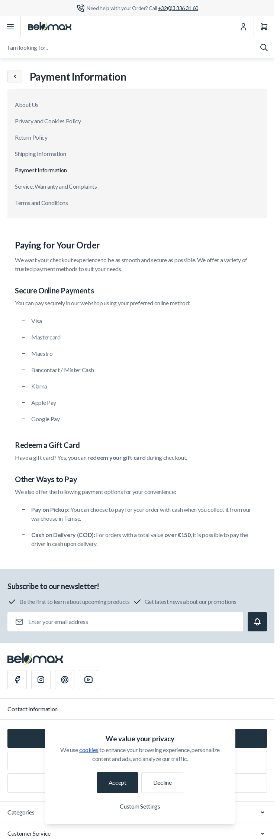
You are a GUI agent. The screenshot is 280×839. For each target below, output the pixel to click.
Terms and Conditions (41, 202)
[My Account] (243, 26)
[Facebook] (17, 679)
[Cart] (264, 26)
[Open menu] (10, 26)
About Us (26, 104)
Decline (162, 782)
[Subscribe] (257, 621)
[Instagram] (41, 679)
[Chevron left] (14, 76)
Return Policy (31, 137)
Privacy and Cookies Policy (48, 120)
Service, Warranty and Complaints (56, 186)
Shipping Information (40, 153)
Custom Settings (140, 806)
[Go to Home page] (49, 27)
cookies (89, 749)
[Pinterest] (64, 679)
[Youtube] (88, 679)
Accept (117, 782)
